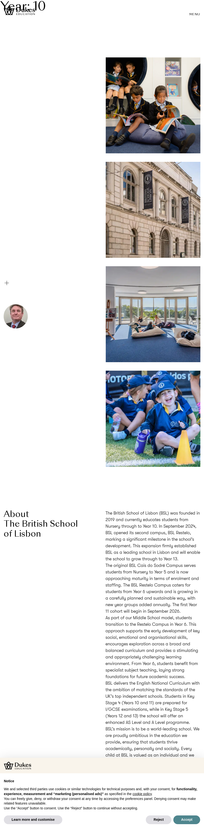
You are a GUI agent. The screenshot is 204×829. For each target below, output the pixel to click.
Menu (195, 14)
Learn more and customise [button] (33, 819)
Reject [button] (159, 819)
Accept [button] (186, 819)
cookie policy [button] (142, 794)
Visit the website (153, 473)
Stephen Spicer (45, 317)
